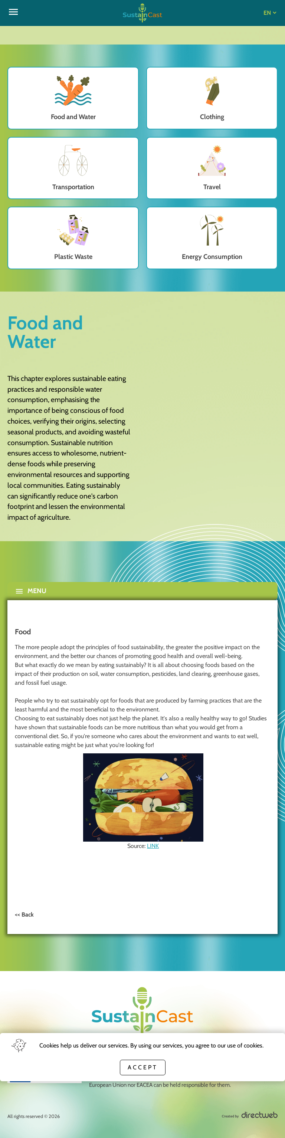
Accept (143, 1067)
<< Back (24, 914)
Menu (30, 591)
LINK (153, 845)
